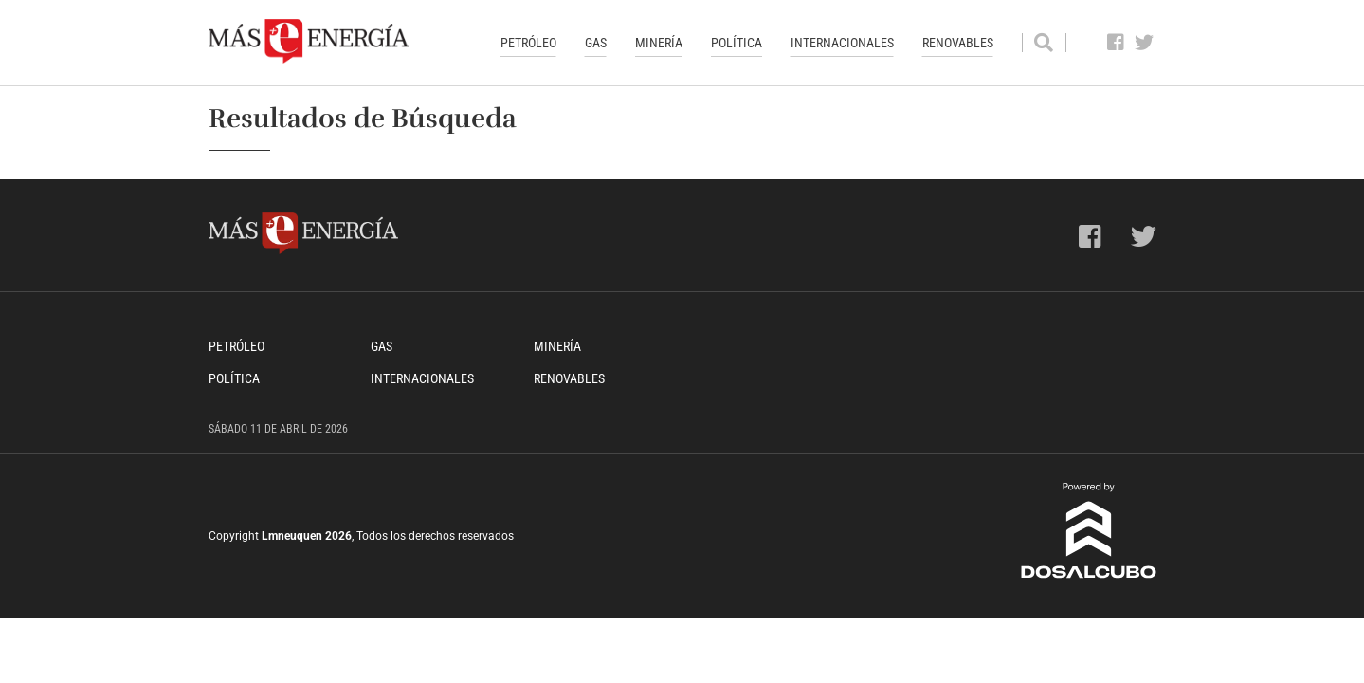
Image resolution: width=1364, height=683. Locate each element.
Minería (658, 42)
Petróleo (528, 42)
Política (736, 42)
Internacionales (842, 42)
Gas (596, 42)
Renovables (957, 42)
